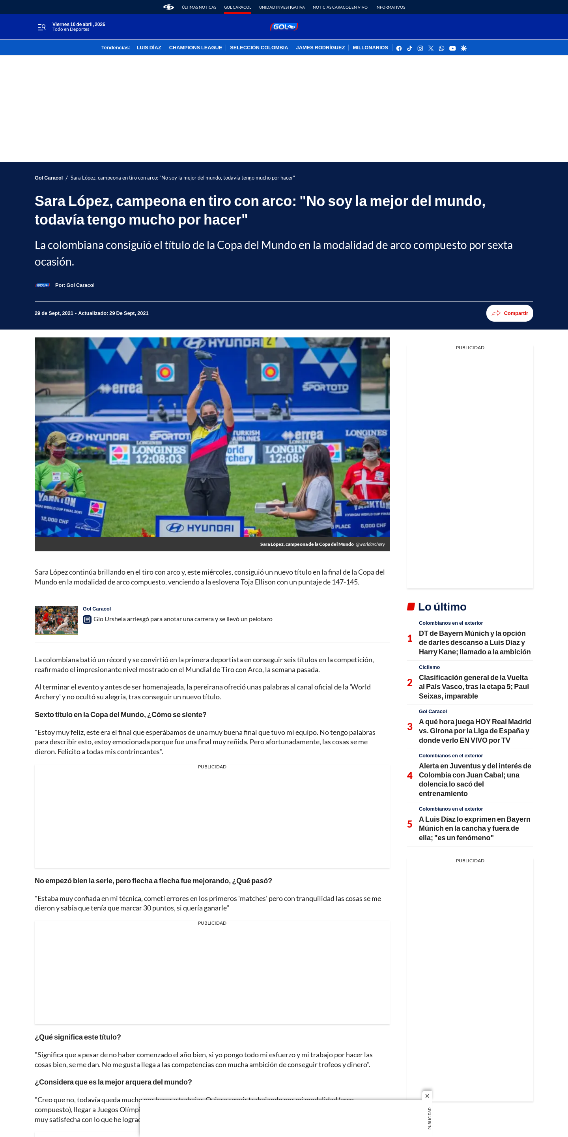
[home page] (168, 7)
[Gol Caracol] (81, 285)
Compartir (509, 313)
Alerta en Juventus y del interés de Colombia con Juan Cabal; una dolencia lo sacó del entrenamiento (475, 779)
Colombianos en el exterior (451, 623)
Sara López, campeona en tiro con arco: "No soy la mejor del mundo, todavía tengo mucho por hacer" (183, 177)
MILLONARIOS (370, 48)
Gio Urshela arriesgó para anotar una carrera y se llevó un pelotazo (183, 618)
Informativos (390, 7)
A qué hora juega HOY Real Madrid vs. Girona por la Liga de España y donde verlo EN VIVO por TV (475, 730)
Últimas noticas (199, 7)
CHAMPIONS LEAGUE (195, 48)
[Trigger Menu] (42, 27)
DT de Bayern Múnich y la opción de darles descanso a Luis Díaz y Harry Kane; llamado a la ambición (475, 642)
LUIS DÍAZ (149, 48)
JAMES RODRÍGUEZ (320, 48)
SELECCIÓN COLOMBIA (259, 48)
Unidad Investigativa (282, 7)
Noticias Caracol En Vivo (340, 7)
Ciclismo (429, 667)
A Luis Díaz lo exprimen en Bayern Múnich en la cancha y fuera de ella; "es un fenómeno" (475, 828)
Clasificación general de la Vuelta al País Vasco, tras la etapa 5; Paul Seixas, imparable (474, 686)
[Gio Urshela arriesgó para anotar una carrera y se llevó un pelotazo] (56, 620)
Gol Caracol (237, 7)
